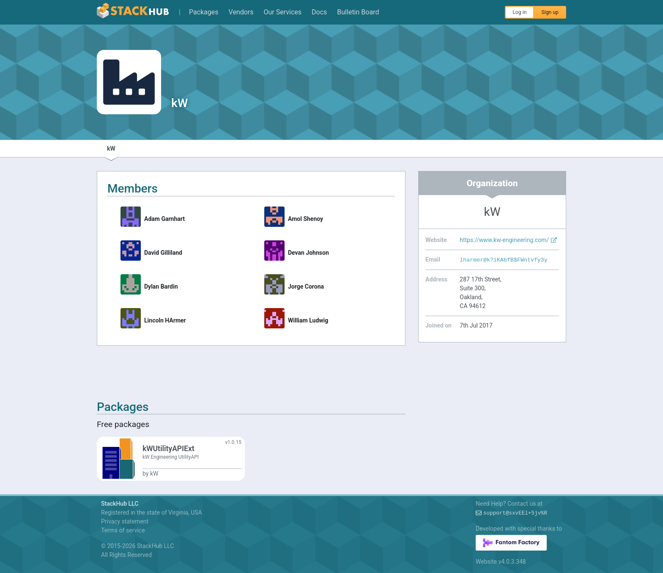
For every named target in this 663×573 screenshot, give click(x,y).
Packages (204, 12)
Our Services (283, 12)
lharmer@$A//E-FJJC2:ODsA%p (503, 260)
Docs (319, 12)
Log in (519, 12)
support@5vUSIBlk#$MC (515, 513)
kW (111, 148)
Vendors (241, 12)
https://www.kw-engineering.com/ (508, 240)
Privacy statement (124, 521)
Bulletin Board (358, 12)
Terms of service (123, 530)
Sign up (550, 12)
